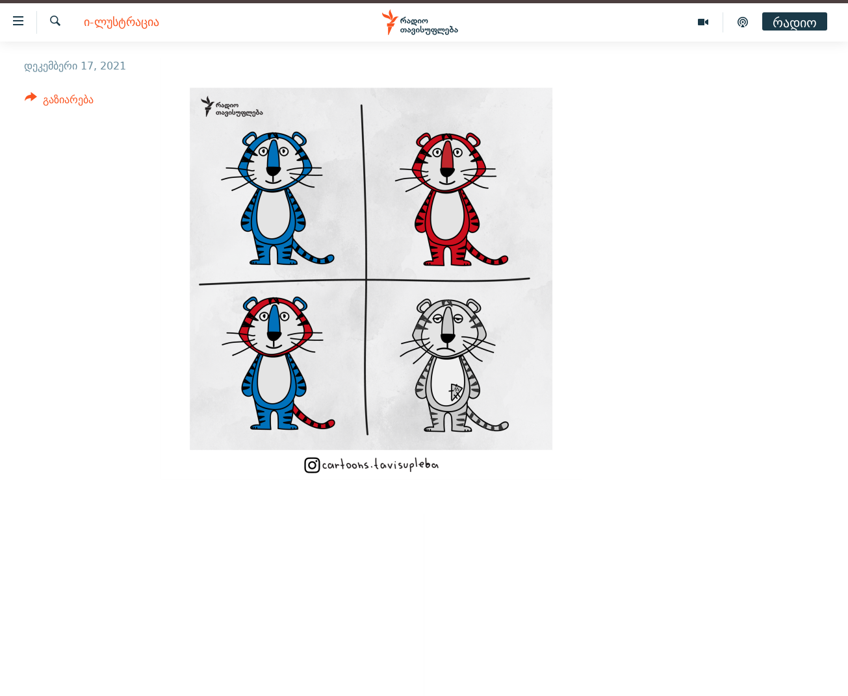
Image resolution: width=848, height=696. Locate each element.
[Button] (59, 102)
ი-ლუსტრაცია (121, 22)
